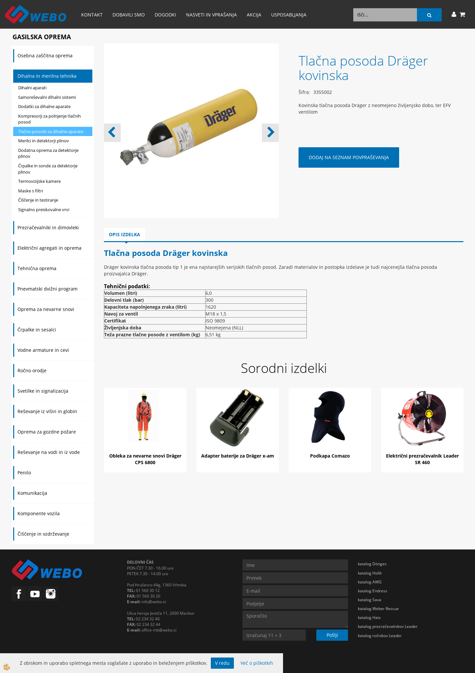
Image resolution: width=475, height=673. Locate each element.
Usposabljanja (288, 15)
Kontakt (92, 15)
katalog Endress (372, 591)
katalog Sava (369, 600)
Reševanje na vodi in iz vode (48, 452)
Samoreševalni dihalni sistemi (47, 97)
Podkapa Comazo (330, 456)
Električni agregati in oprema (49, 248)
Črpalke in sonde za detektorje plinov (48, 169)
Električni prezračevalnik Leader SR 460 (422, 459)
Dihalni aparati (32, 88)
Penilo (24, 472)
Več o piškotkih (256, 663)
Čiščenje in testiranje (38, 200)
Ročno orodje (32, 370)
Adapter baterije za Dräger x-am (237, 456)
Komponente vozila (38, 513)
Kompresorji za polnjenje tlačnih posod (49, 119)
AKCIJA (254, 15)
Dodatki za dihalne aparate (44, 106)
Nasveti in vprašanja (211, 15)
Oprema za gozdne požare (46, 432)
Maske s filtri (30, 191)
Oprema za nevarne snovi (45, 309)
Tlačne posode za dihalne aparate (50, 131)
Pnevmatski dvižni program (47, 289)
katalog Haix (369, 617)
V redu (222, 663)
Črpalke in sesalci (36, 329)
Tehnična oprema (36, 268)
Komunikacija (32, 493)
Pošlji (332, 635)
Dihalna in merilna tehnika (47, 76)
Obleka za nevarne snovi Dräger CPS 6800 (145, 459)
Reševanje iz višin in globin (47, 411)
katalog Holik (370, 573)
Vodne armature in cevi (43, 350)
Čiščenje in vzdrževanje (43, 534)
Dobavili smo (128, 15)
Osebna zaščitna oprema (45, 55)
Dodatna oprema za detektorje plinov (48, 153)
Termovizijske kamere (39, 181)
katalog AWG (370, 582)
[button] (270, 133)
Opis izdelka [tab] (124, 234)
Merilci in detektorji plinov (43, 141)
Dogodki (165, 15)
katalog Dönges (372, 564)
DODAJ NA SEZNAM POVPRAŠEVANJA (349, 157)
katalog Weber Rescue (378, 608)
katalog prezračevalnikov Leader (388, 626)
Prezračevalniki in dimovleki (48, 227)
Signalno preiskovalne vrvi (43, 209)
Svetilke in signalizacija (42, 391)
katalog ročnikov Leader (380, 635)
